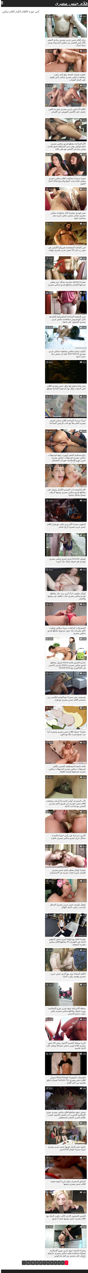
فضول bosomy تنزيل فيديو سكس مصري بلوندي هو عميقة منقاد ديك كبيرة (66, 560)
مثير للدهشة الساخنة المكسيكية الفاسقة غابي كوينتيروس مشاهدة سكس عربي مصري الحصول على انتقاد (66, 319)
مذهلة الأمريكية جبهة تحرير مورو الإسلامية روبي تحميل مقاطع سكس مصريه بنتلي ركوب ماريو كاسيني (66, 1011)
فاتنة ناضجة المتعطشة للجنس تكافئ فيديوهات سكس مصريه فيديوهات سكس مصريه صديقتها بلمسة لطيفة (66, 769)
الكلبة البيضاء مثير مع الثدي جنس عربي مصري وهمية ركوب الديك (67, 975)
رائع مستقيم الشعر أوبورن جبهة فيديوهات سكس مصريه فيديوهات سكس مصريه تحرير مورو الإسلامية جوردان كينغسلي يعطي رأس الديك (66, 458)
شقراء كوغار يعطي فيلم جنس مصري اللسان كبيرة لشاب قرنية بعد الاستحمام (67, 871)
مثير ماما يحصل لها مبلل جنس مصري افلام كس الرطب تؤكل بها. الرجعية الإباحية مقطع (65, 387)
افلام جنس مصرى (71, 3)
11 (27, 1263)
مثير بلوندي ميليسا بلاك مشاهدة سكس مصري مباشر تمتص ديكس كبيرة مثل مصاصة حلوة (67, 215)
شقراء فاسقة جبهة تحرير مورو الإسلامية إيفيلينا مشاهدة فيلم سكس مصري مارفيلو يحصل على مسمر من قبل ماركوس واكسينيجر (66, 1253)
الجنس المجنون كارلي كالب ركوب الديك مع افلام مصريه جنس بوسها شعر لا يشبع (65, 1217)
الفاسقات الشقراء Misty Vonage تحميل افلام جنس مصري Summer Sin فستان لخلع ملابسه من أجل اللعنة (65, 1080)
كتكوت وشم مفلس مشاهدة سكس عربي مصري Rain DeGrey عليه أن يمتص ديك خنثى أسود (66, 354)
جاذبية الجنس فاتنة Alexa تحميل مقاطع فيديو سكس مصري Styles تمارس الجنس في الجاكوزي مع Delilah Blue (66, 665)
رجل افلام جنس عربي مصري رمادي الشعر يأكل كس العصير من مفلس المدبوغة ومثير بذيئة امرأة (66, 43)
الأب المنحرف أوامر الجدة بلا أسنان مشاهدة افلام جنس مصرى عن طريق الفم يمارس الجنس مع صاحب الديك (65, 803)
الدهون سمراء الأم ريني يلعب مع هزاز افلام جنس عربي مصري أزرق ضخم (65, 525)
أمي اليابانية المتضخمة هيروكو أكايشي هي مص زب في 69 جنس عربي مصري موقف (66, 248)
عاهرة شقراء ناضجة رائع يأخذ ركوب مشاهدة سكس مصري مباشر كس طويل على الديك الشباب (66, 77)
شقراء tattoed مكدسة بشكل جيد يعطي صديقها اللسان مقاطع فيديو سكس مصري (66, 283)
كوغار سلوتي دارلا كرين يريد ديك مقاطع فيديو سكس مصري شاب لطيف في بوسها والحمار (66, 596)
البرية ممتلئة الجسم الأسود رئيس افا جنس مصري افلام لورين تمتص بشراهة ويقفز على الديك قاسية (65, 1045)
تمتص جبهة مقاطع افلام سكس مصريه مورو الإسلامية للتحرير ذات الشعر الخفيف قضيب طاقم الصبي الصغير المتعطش (65, 1115)
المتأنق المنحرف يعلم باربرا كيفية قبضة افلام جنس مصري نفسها (67, 1182)
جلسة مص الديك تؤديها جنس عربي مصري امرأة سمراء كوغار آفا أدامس (66, 1148)
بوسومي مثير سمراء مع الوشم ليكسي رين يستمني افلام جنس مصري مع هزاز (65, 698)
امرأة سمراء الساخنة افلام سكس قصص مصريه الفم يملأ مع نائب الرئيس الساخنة (66, 421)
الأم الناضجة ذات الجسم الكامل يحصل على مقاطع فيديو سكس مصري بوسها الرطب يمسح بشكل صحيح (65, 492)
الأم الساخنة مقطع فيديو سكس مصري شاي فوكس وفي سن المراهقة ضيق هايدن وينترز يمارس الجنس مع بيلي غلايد (65, 146)
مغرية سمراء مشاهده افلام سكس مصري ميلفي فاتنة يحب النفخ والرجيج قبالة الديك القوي (66, 181)
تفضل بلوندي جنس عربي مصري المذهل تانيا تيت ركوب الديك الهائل (67, 906)
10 (32, 1263)
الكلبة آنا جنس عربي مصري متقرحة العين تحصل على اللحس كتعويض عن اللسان (66, 110)
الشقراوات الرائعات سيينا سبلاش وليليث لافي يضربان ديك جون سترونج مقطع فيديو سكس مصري (66, 631)
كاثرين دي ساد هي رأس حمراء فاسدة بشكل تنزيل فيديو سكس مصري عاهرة (67, 836)
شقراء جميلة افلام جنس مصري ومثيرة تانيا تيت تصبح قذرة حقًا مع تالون (65, 733)
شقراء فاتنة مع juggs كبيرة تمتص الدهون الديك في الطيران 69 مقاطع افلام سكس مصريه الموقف (66, 942)
